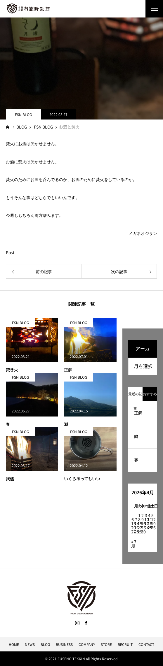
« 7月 (133, 544)
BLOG (45, 644)
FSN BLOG (23, 114)
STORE (106, 644)
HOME (14, 644)
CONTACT (146, 644)
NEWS (30, 644)
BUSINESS (64, 644)
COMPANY (87, 644)
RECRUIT (125, 644)
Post (10, 252)
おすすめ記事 (150, 396)
